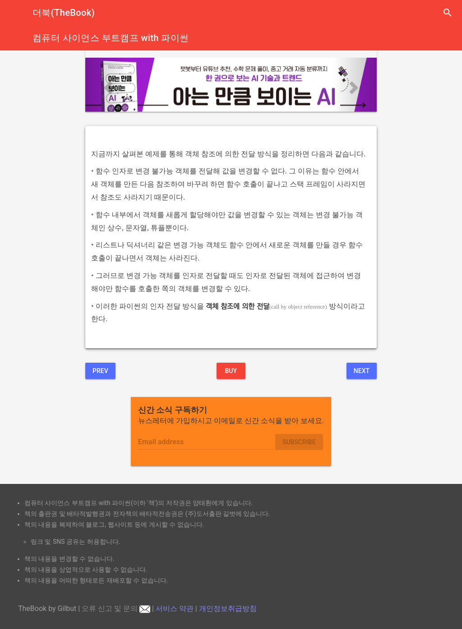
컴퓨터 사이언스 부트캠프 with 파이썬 (110, 37)
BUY (231, 370)
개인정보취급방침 (228, 608)
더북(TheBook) (63, 12)
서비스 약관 (175, 608)
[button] (107, 85)
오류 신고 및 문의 (116, 608)
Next (362, 370)
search (447, 12)
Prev (100, 370)
